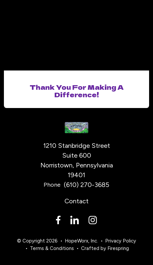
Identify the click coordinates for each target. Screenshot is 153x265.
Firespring (118, 248)
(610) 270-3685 (86, 185)
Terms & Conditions (52, 248)
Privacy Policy (120, 241)
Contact (76, 201)
